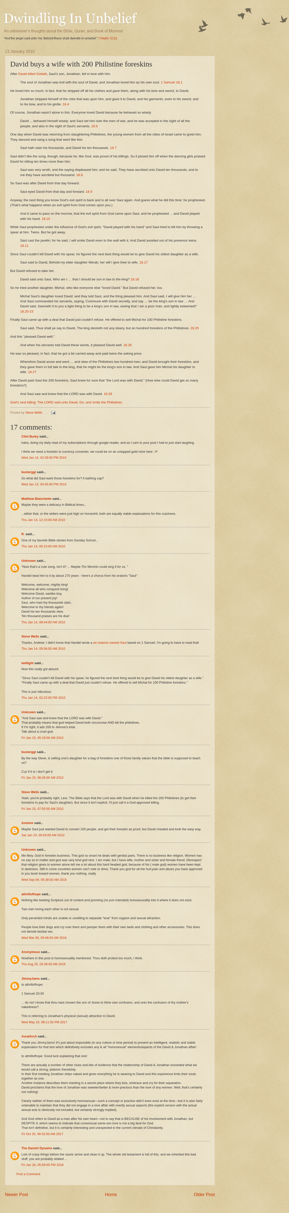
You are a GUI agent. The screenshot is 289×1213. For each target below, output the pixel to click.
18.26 (127, 345)
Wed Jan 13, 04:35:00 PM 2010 (43, 484)
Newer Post (16, 1194)
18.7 (113, 148)
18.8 (79, 175)
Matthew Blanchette (36, 499)
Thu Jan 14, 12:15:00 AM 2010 (43, 520)
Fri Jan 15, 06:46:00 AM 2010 (42, 777)
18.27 (32, 372)
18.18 (135, 279)
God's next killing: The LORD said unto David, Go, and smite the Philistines (66, 402)
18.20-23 (26, 311)
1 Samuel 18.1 (172, 82)
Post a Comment (28, 1174)
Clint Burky (30, 436)
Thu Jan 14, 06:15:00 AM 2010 (43, 546)
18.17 (143, 262)
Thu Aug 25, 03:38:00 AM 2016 (43, 964)
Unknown (28, 561)
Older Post (204, 1194)
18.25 (194, 328)
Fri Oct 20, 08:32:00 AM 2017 (42, 1134)
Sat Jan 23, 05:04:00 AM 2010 (42, 835)
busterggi (28, 472)
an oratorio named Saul (110, 642)
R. (23, 534)
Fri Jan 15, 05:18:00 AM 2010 (42, 738)
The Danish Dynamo (36, 1148)
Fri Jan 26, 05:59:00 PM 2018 (42, 1165)
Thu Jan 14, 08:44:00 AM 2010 (43, 622)
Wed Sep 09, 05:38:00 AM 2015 (44, 880)
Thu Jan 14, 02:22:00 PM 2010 (43, 698)
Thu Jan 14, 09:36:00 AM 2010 (43, 648)
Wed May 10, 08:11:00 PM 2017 (44, 1022)
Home (111, 1194)
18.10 (46, 219)
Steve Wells (34, 412)
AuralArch (29, 1036)
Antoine (27, 823)
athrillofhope (31, 894)
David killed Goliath (32, 74)
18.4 (66, 104)
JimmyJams (30, 978)
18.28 (108, 394)
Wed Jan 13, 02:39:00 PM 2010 (43, 457)
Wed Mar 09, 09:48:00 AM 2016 (44, 938)
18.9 (89, 191)
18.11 (24, 246)
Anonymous (30, 952)
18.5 (94, 126)
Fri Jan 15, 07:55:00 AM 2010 (42, 809)
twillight (27, 663)
